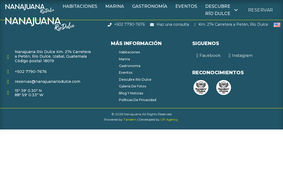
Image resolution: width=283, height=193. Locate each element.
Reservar (260, 10)
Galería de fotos (132, 86)
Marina (114, 6)
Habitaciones (80, 6)
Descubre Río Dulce (217, 10)
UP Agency (169, 119)
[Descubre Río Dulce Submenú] (236, 10)
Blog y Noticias (131, 93)
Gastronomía (149, 6)
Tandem (130, 119)
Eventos (186, 6)
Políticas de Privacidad (137, 100)
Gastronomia (129, 66)
